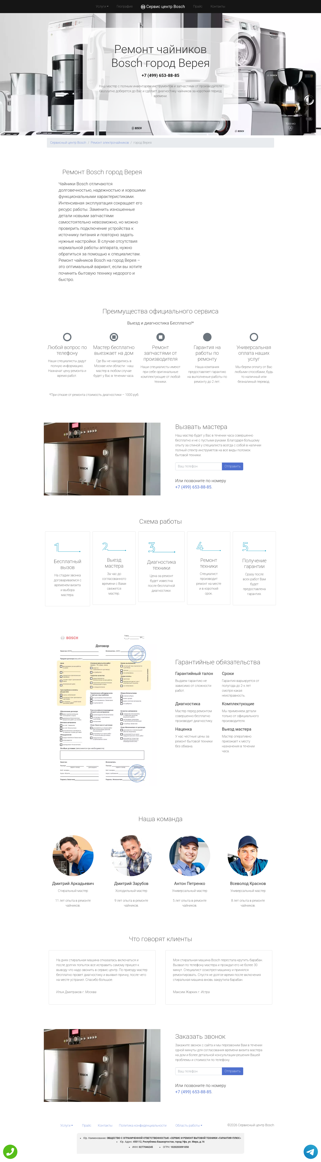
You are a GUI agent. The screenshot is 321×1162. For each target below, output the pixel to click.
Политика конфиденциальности (142, 1125)
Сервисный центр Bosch (68, 143)
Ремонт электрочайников (110, 143)
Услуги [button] (101, 6)
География (124, 6)
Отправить (233, 466)
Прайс (197, 6)
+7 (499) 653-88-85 (160, 75)
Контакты (218, 6)
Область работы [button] (187, 1125)
